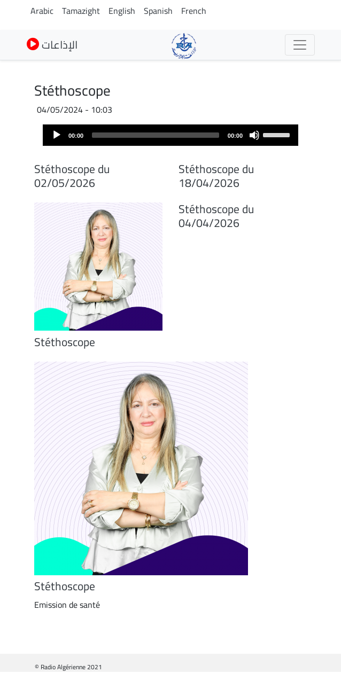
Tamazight (81, 11)
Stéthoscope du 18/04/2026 (216, 175)
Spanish (158, 11)
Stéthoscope (64, 342)
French (193, 11)
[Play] (56, 135)
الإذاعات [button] (52, 44)
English (121, 11)
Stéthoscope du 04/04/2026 (216, 215)
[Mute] (254, 135)
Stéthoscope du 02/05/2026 (72, 175)
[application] (170, 135)
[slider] (155, 135)
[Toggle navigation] (300, 45)
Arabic (41, 11)
